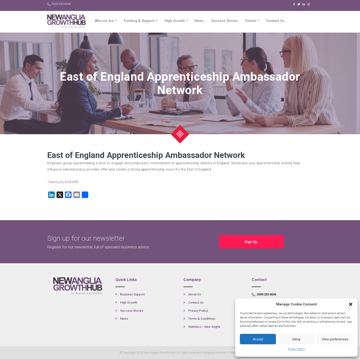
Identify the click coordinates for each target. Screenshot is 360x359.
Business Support (132, 294)
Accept (258, 339)
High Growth (174, 21)
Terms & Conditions (201, 318)
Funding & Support (139, 21)
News (199, 21)
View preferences (335, 339)
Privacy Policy (296, 349)
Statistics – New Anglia (204, 326)
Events (250, 21)
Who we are (104, 21)
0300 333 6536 (59, 4)
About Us (194, 294)
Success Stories (224, 21)
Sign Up (251, 242)
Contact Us (275, 21)
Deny (296, 339)
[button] (350, 304)
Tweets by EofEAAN (62, 182)
